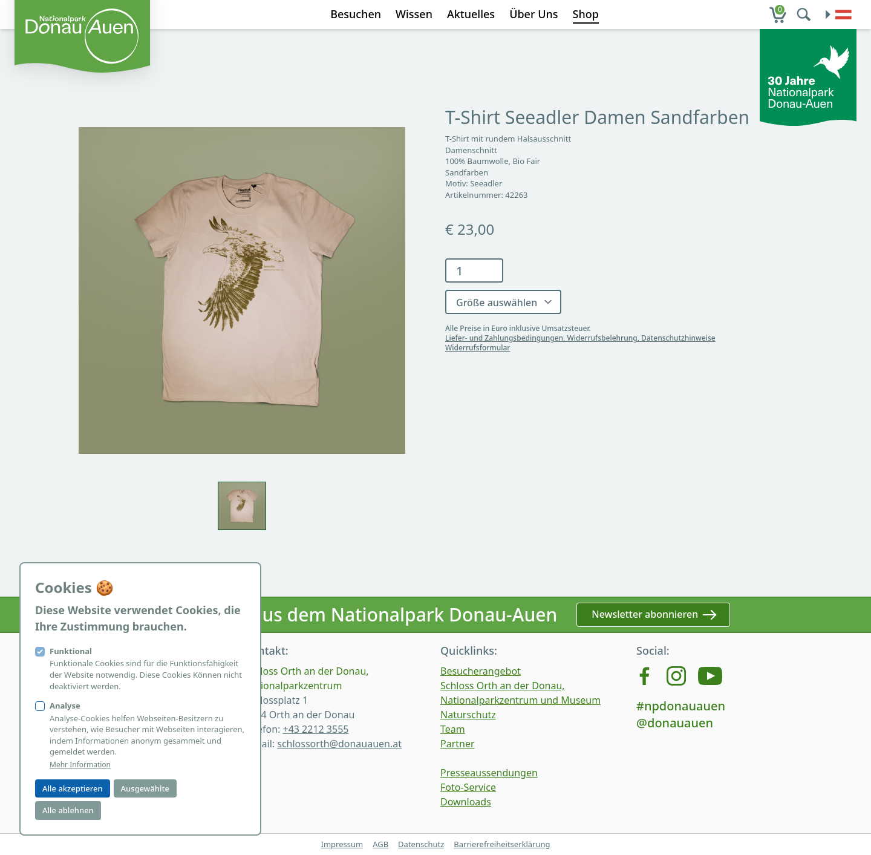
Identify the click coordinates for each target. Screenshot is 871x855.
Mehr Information (80, 765)
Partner (457, 743)
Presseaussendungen (489, 772)
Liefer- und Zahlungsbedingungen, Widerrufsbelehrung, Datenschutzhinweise (580, 338)
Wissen (414, 14)
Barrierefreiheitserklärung (502, 844)
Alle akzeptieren (72, 788)
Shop (586, 14)
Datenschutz (421, 844)
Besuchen (355, 14)
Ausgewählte (145, 788)
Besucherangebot (480, 671)
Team (452, 729)
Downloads (465, 801)
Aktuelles (471, 14)
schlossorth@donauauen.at (339, 743)
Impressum (342, 844)
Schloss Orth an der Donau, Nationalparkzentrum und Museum (520, 693)
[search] (805, 14)
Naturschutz (468, 714)
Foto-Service (468, 787)
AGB (380, 844)
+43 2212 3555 (315, 729)
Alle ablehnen (68, 810)
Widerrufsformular (477, 347)
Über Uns (533, 14)
